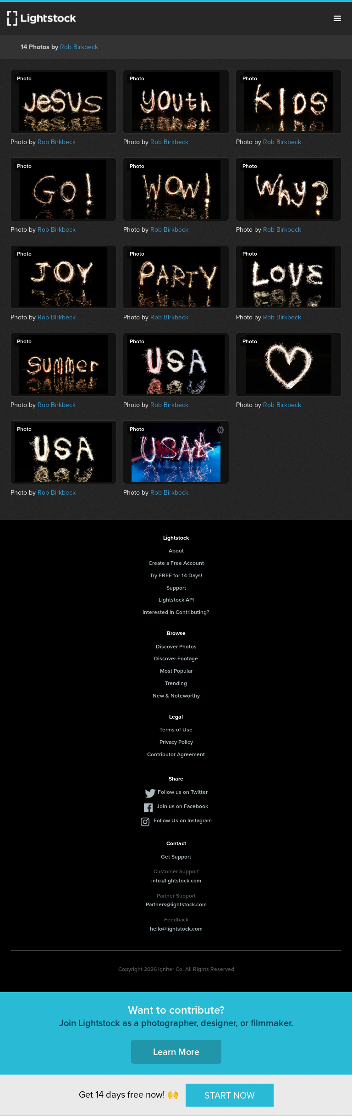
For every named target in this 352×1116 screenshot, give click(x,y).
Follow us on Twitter (183, 792)
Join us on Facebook (182, 806)
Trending (176, 683)
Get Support (176, 857)
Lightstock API (176, 600)
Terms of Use (176, 729)
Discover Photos (176, 646)
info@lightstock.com (176, 880)
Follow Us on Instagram (183, 820)
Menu (337, 18)
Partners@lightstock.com (176, 904)
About (176, 551)
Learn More (176, 1052)
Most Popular (176, 671)
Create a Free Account (176, 563)
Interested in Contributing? (176, 612)
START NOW (229, 1095)
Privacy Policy (176, 742)
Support (176, 588)
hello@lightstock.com (176, 929)
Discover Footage (176, 658)
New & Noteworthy (176, 696)
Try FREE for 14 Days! (176, 575)
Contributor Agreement (176, 754)
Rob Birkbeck (79, 47)
